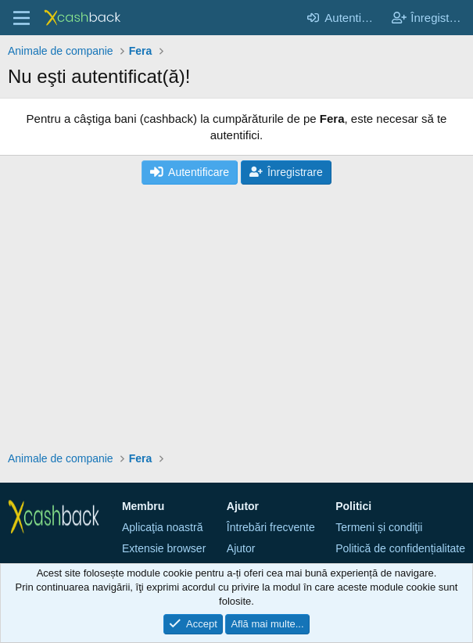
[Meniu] (21, 18)
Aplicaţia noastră (162, 527)
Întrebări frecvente (271, 527)
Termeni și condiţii (378, 527)
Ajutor (241, 548)
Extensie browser (164, 548)
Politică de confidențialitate (400, 548)
